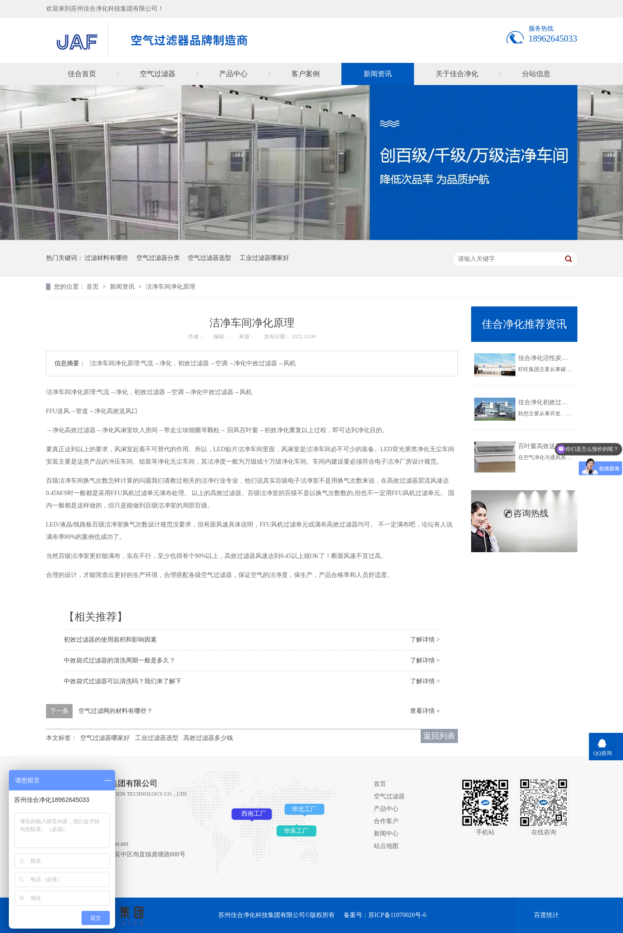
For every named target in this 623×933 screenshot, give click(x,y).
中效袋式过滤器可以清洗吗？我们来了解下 (123, 681)
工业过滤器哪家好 (264, 258)
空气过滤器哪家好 (105, 738)
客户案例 (305, 73)
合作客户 (386, 821)
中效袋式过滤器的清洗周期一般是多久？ (119, 660)
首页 (93, 286)
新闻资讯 (378, 73)
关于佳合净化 (457, 73)
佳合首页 (82, 73)
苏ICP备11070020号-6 (397, 915)
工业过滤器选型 (156, 738)
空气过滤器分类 (158, 258)
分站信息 (536, 73)
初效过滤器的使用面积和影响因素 (110, 639)
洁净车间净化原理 (170, 286)
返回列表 (439, 736)
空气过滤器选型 (209, 258)
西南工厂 (253, 813)
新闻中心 (386, 833)
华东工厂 (296, 831)
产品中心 (233, 73)
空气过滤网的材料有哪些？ (115, 711)
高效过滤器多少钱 (208, 738)
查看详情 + (425, 711)
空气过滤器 (157, 73)
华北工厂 (304, 809)
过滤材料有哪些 (106, 258)
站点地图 (386, 846)
